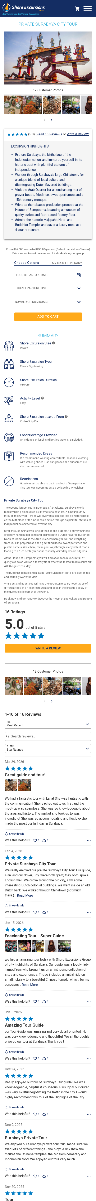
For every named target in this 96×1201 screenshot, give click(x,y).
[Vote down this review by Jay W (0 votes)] (45, 912)
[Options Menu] (89, 840)
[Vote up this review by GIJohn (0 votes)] (36, 1001)
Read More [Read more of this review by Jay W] (25, 895)
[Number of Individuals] (48, 302)
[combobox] (48, 724)
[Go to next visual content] (52, 120)
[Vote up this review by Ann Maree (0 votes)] (36, 1114)
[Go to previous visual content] (44, 120)
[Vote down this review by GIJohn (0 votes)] (45, 1001)
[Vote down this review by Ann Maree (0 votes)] (45, 1114)
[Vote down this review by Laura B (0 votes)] (45, 1176)
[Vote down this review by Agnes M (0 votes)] (45, 1058)
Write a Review (78, 134)
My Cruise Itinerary (67, 263)
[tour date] (48, 275)
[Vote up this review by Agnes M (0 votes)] (36, 1058)
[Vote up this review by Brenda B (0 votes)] (36, 840)
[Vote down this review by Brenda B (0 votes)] (45, 840)
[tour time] (48, 288)
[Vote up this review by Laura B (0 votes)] (36, 1176)
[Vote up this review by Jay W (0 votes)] (36, 912)
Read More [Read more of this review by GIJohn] (30, 985)
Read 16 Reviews (49, 134)
